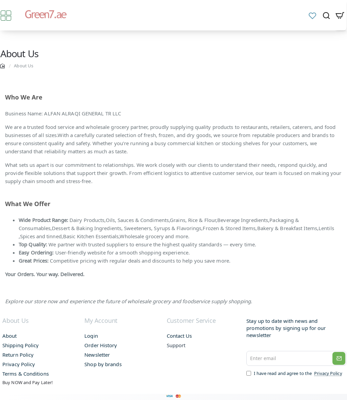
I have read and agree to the (296, 373)
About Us (15, 320)
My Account (100, 320)
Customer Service (191, 320)
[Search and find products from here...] (326, 15)
